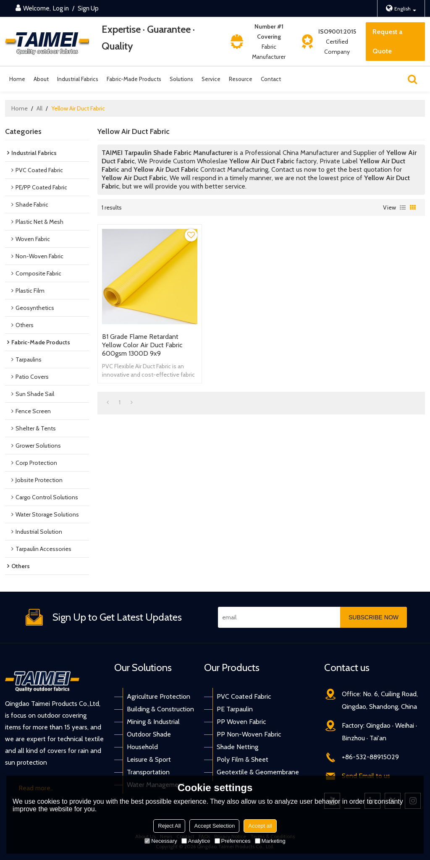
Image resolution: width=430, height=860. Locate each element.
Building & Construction (160, 709)
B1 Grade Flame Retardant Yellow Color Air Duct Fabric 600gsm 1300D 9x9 (142, 345)
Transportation (148, 772)
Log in (61, 8)
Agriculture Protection (158, 696)
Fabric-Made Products (134, 79)
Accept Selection (214, 826)
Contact (271, 79)
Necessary (160, 841)
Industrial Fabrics (77, 79)
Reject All (169, 826)
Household (142, 747)
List (403, 207)
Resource (240, 79)
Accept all (260, 826)
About (41, 79)
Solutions (181, 79)
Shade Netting (237, 747)
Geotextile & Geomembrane (258, 772)
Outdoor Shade (149, 734)
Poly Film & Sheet (242, 759)
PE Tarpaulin (235, 709)
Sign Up (88, 8)
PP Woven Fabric (241, 722)
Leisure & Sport (149, 759)
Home (17, 79)
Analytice (195, 841)
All (39, 108)
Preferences (233, 841)
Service (211, 79)
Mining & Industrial (153, 722)
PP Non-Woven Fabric (249, 734)
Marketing (270, 841)
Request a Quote (387, 41)
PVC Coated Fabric (244, 696)
